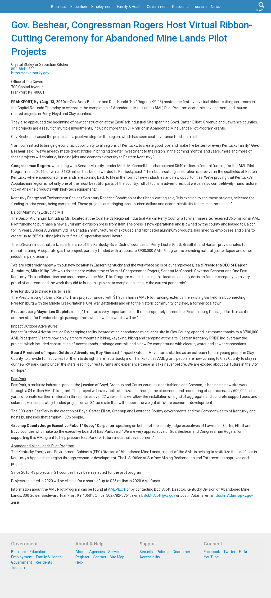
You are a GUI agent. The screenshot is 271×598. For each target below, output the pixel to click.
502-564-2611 (23, 69)
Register (82, 557)
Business (58, 6)
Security (146, 552)
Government (157, 6)
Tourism (200, 6)
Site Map (117, 557)
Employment (102, 6)
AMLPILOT (117, 489)
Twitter (229, 552)
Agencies (97, 552)
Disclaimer (181, 552)
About (80, 552)
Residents (180, 6)
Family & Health (130, 6)
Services (115, 552)
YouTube (211, 557)
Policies (163, 552)
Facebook (212, 552)
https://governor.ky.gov (30, 73)
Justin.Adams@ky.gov (234, 495)
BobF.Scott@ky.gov (159, 495)
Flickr (243, 552)
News (215, 6)
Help (79, 562)
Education (78, 6)
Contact (99, 557)
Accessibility (149, 557)
